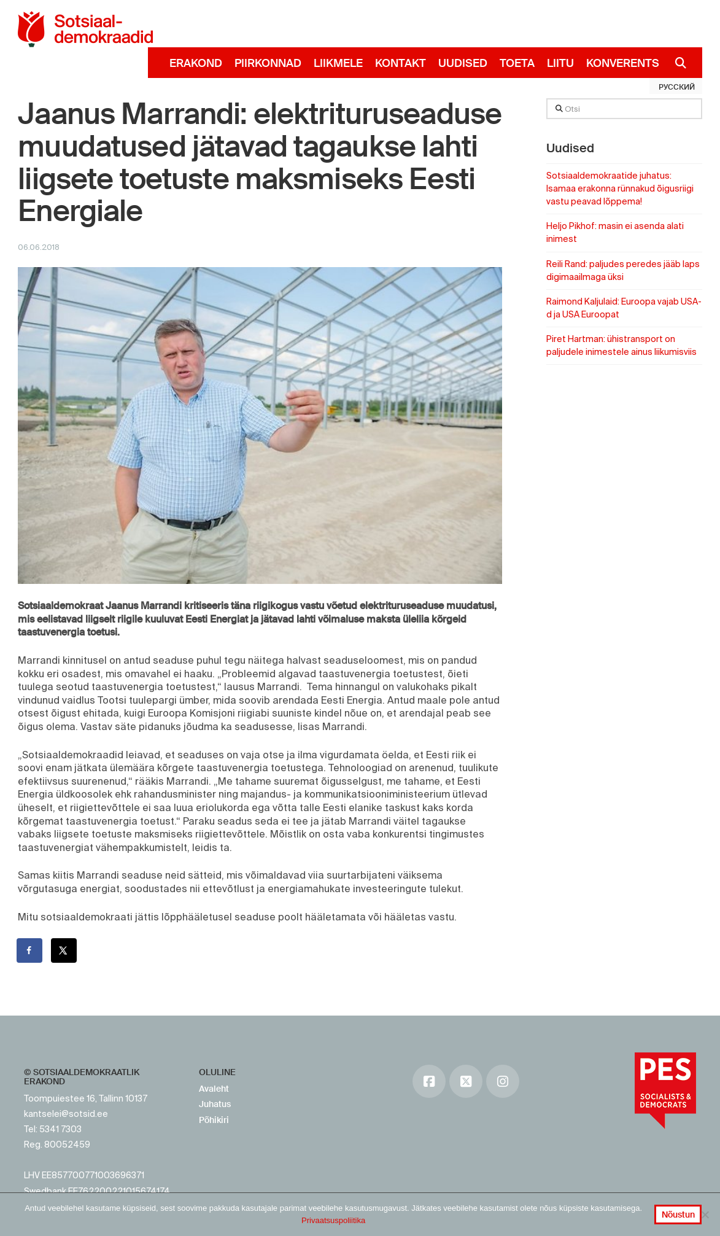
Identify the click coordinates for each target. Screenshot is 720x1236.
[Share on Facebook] (30, 950)
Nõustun (678, 1214)
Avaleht (214, 1088)
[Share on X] (64, 950)
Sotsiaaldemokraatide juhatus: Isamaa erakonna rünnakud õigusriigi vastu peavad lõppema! (620, 188)
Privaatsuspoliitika (333, 1220)
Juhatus (215, 1104)
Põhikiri (214, 1119)
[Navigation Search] (676, 62)
